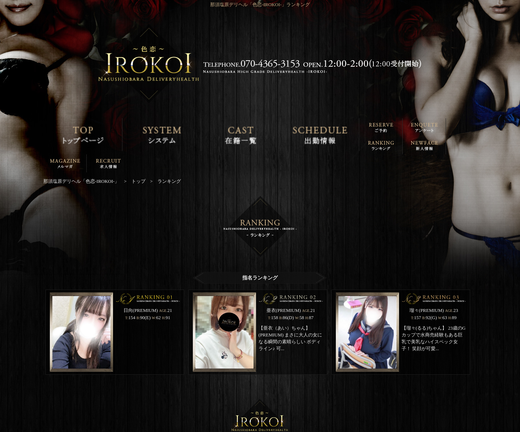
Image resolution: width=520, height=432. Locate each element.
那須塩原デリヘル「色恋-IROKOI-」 (256, 427)
